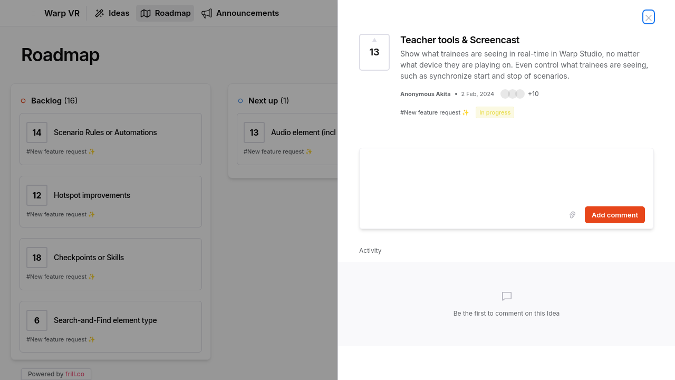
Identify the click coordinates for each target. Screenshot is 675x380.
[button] (519, 94)
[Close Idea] (648, 17)
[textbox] (506, 175)
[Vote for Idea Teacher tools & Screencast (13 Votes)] (374, 52)
